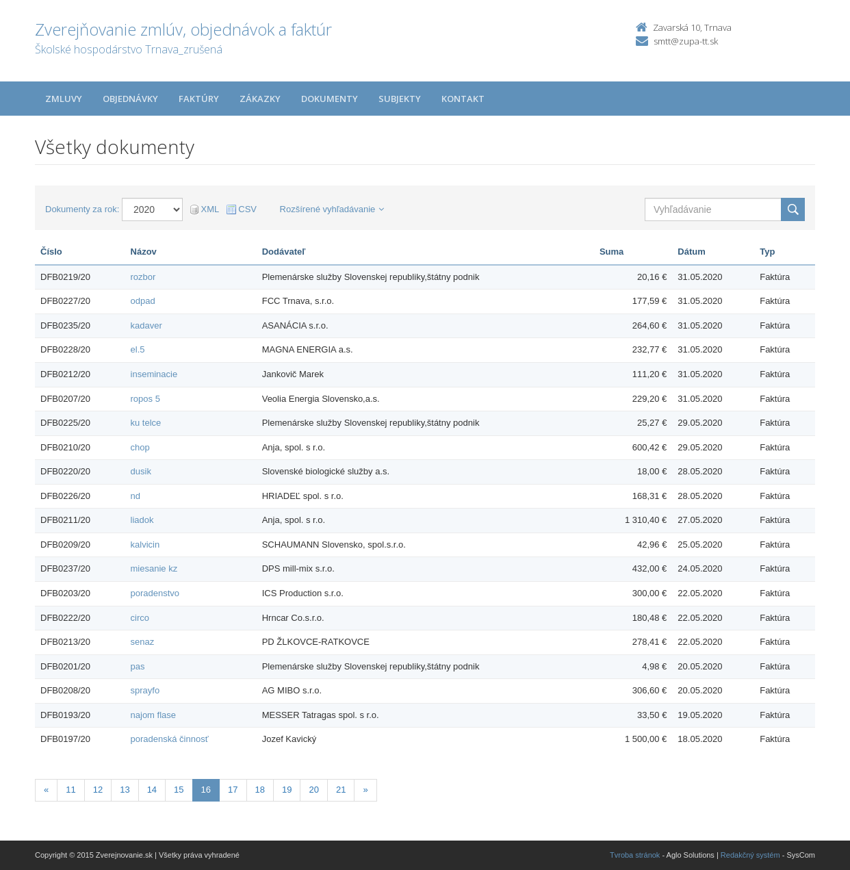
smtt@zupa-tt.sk (686, 41)
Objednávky (130, 98)
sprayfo (145, 690)
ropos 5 (145, 399)
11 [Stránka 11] (70, 789)
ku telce (146, 423)
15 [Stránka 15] (178, 789)
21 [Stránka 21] (341, 789)
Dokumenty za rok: (82, 209)
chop (140, 447)
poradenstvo (155, 593)
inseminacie (154, 374)
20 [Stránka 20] (313, 789)
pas (138, 666)
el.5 (138, 349)
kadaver (146, 325)
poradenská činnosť (170, 739)
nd (135, 496)
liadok (142, 520)
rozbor (143, 277)
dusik (141, 471)
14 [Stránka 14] (152, 789)
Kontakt (463, 98)
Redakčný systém (750, 855)
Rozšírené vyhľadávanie (332, 209)
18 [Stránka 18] (260, 789)
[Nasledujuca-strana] (365, 790)
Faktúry (199, 98)
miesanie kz (154, 568)
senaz (143, 642)
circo (140, 618)
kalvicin (145, 544)
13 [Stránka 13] (124, 789)
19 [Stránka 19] (287, 789)
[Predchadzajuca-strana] (46, 790)
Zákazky (260, 98)
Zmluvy (63, 98)
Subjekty (399, 98)
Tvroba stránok (635, 855)
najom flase (153, 715)
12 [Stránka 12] (98, 789)
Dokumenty (329, 98)
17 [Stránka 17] (232, 789)
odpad (143, 301)
